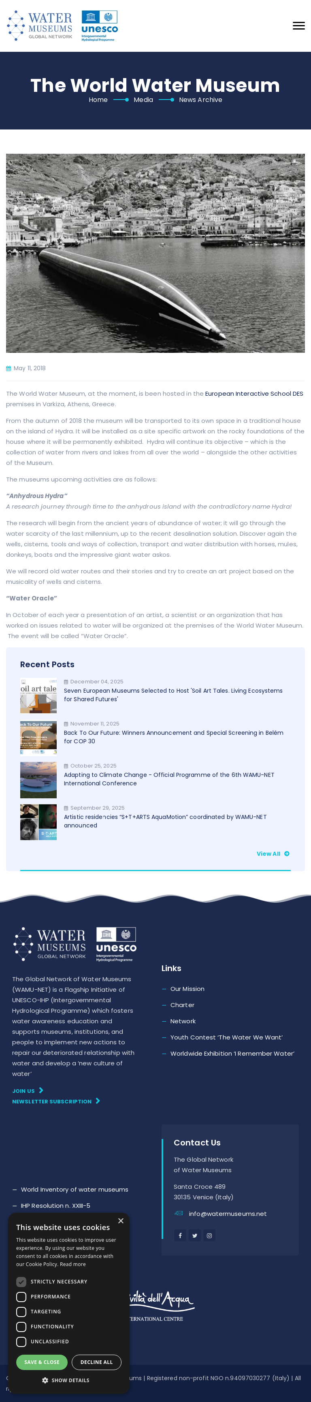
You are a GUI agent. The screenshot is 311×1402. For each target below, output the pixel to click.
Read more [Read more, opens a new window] (73, 1264)
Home (98, 99)
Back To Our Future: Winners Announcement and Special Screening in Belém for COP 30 (173, 737)
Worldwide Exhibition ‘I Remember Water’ (232, 1053)
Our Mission (187, 988)
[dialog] (69, 1303)
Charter (182, 1005)
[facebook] (180, 1235)
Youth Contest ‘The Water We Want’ (226, 1037)
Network (183, 1021)
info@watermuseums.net (228, 1213)
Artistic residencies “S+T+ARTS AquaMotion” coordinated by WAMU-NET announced (165, 821)
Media (143, 99)
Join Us (27, 1090)
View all (274, 854)
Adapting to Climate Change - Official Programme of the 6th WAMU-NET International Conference (169, 779)
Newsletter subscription (56, 1101)
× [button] (120, 1221)
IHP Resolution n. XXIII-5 (56, 1205)
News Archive (200, 99)
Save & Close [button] (42, 1362)
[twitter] (195, 1235)
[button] (68, 1380)
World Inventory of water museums (74, 1189)
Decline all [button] (97, 1362)
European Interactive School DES (254, 393)
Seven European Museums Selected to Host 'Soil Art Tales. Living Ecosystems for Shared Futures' (173, 695)
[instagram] (209, 1235)
